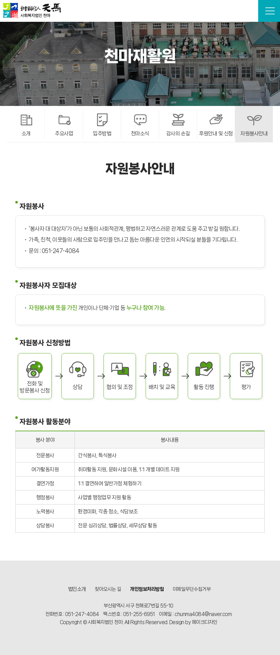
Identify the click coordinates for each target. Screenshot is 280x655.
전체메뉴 (270, 10)
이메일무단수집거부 (192, 589)
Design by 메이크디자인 (193, 622)
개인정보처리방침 (147, 589)
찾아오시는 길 (108, 589)
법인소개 (77, 589)
